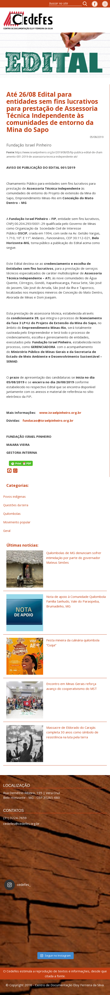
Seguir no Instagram (55, 955)
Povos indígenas (14, 497)
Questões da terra (15, 505)
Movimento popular (16, 522)
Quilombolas (12, 514)
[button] (86, 3)
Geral (6, 531)
